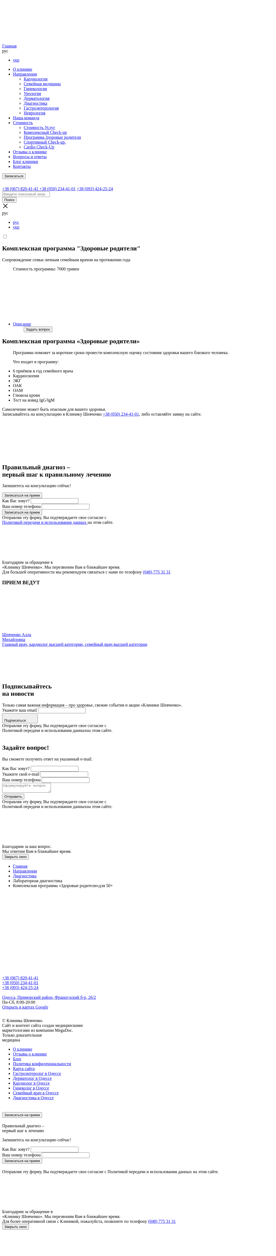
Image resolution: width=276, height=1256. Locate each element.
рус (16, 222)
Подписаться (20, 718)
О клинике (22, 69)
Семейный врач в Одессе (36, 1094)
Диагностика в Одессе (33, 1099)
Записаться (13, 176)
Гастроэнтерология (41, 108)
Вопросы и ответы (30, 156)
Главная (9, 46)
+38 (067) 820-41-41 (20, 979)
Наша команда (26, 118)
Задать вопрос (38, 329)
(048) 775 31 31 (157, 572)
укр (16, 60)
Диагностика (35, 103)
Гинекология (35, 88)
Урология (32, 93)
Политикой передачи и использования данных (45, 522)
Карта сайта (24, 1070)
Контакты (22, 166)
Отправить (13, 798)
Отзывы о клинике (30, 152)
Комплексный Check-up (45, 132)
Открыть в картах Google (25, 1008)
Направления (25, 74)
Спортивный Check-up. (45, 142)
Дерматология (37, 98)
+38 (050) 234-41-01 (121, 414)
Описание (22, 324)
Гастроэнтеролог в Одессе (37, 1075)
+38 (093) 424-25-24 (20, 989)
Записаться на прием (22, 495)
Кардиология (35, 79)
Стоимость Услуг (39, 127)
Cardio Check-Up (39, 147)
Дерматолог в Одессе (32, 1080)
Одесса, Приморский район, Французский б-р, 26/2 (49, 999)
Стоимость (23, 122)
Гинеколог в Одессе (31, 1089)
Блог (17, 1060)
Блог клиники (25, 161)
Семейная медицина (42, 84)
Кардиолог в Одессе (31, 1084)
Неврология (34, 113)
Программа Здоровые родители (52, 137)
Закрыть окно (15, 858)
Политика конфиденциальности (42, 1065)
